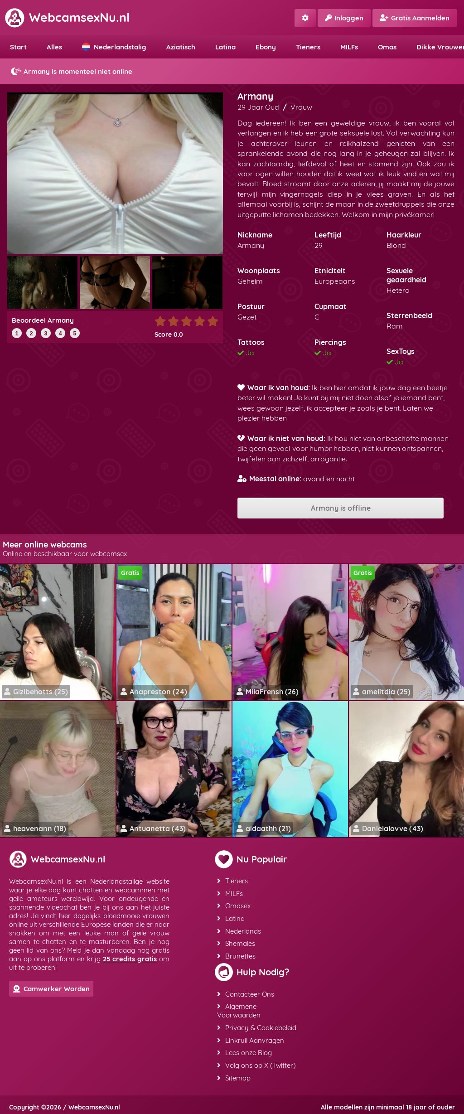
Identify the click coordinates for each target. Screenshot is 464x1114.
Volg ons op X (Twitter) (256, 1061)
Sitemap (233, 1074)
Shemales (236, 942)
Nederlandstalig (114, 47)
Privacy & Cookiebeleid (256, 1025)
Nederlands (239, 929)
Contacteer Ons (245, 992)
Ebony (266, 47)
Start (18, 47)
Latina (225, 47)
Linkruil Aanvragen (250, 1037)
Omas (387, 47)
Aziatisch (180, 47)
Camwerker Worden (51, 988)
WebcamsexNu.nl (67, 17)
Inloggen (344, 18)
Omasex (233, 905)
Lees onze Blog (244, 1049)
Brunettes (236, 954)
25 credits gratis (130, 958)
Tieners (308, 47)
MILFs (349, 47)
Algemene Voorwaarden (238, 1008)
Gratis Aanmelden (415, 18)
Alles (54, 47)
